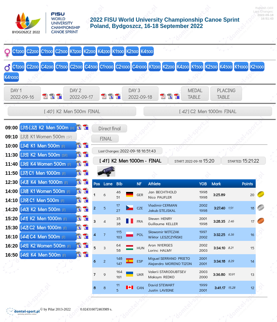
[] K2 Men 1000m (44, 218)
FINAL (105, 138)
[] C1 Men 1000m (43, 173)
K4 (104, 51)
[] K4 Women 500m (46, 163)
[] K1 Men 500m (43, 145)
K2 (89, 51)
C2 (32, 51)
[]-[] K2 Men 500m (47, 127)
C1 (18, 51)
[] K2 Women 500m (46, 245)
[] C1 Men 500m (42, 200)
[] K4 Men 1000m (44, 182)
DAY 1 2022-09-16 (22, 93)
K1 (75, 51)
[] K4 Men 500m (43, 254)
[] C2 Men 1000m (44, 227)
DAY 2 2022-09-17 (81, 93)
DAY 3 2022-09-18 (140, 93)
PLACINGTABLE (226, 93)
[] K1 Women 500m (46, 136)
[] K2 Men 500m (44, 154)
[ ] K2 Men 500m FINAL (72, 111)
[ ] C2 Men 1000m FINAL (207, 111)
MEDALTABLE (195, 93)
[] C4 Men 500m (43, 236)
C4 (47, 66)
